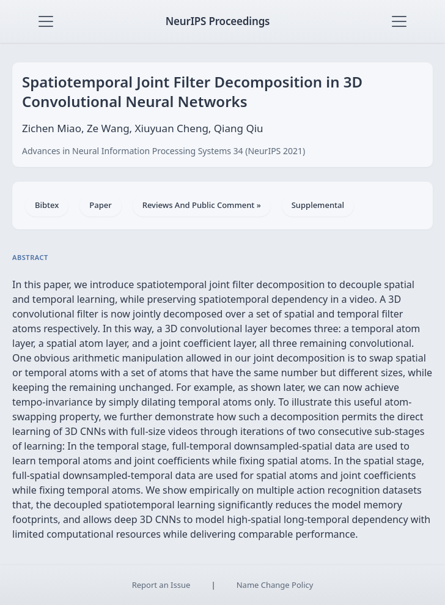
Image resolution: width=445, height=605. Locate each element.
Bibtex (47, 204)
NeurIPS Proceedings (218, 21)
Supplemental (318, 204)
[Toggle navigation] (46, 21)
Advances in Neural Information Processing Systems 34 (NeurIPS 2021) (163, 151)
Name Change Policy (275, 584)
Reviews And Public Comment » (201, 204)
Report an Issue (161, 584)
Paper (100, 204)
